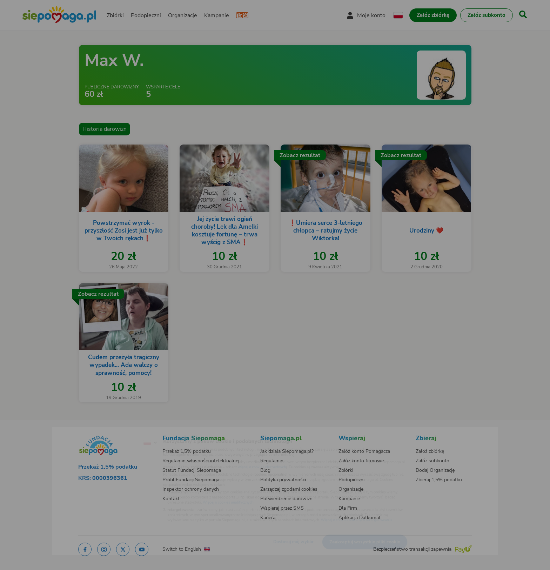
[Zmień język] (121, 431)
